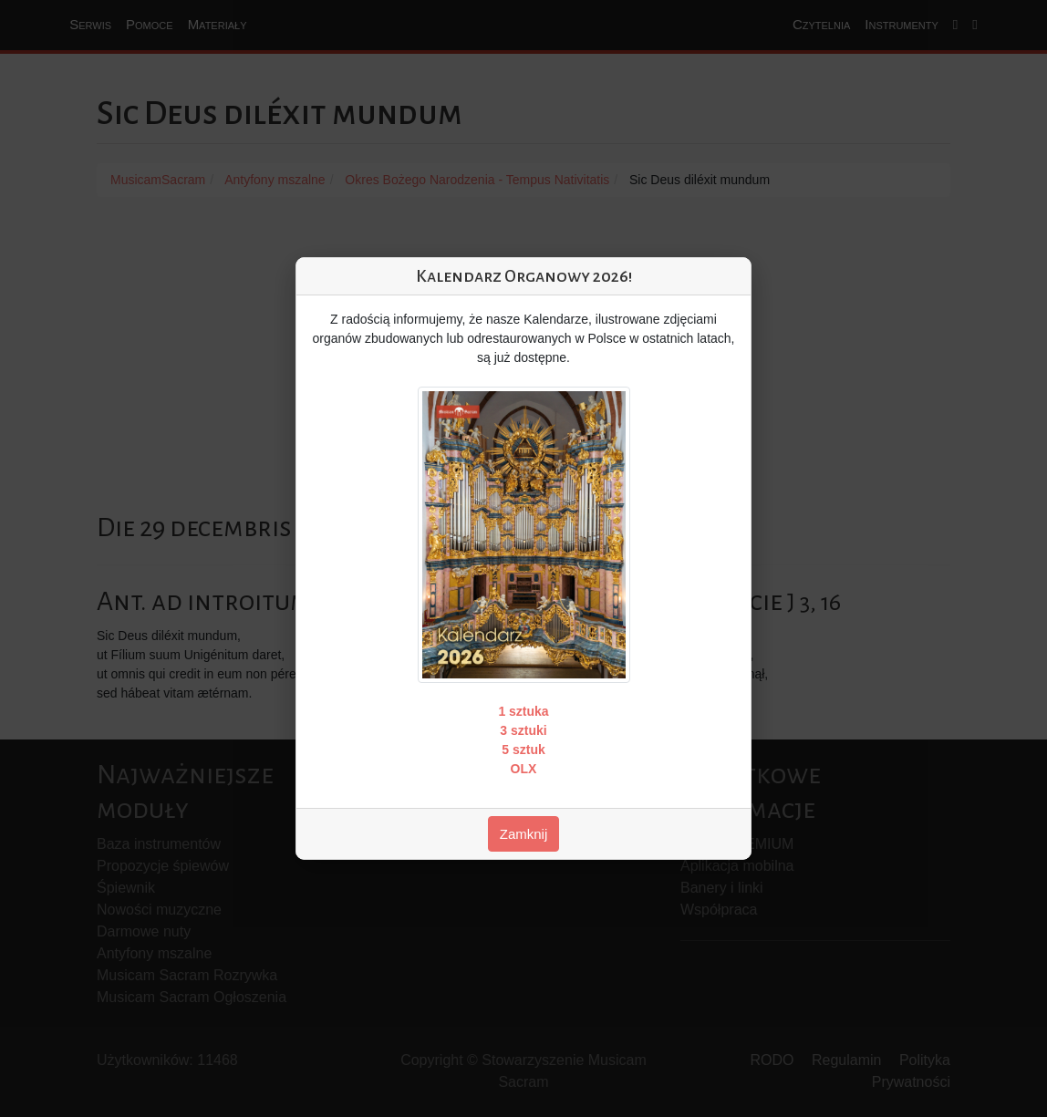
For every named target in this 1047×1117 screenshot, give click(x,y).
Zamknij (524, 834)
